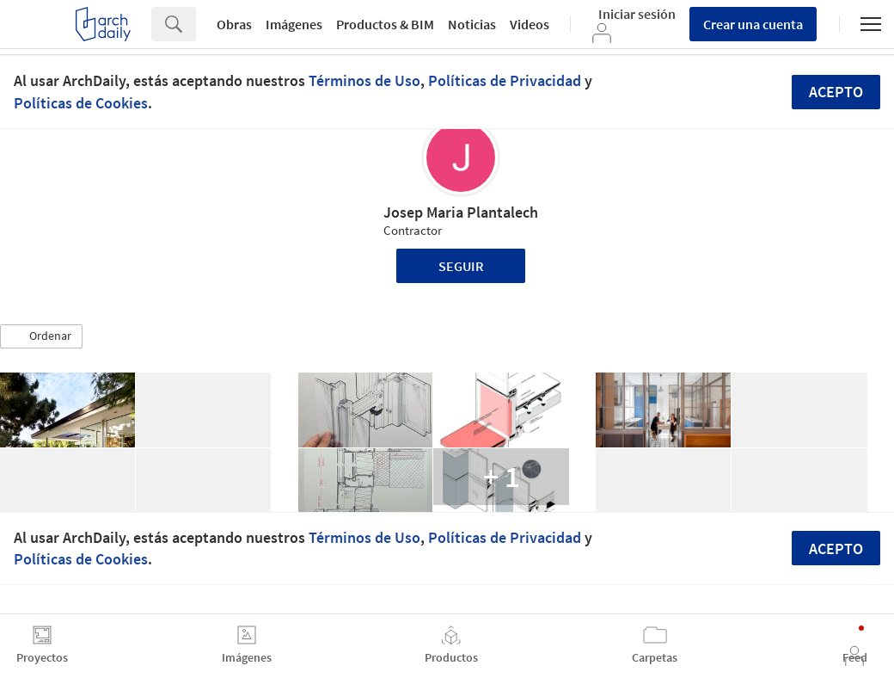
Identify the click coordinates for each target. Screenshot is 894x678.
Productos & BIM (385, 24)
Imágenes (294, 24)
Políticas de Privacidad (504, 80)
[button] (41, 336)
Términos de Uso (364, 80)
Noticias (472, 24)
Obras (234, 24)
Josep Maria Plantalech (460, 212)
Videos (529, 24)
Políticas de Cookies (81, 103)
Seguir (461, 265)
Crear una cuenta (753, 24)
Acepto (836, 92)
